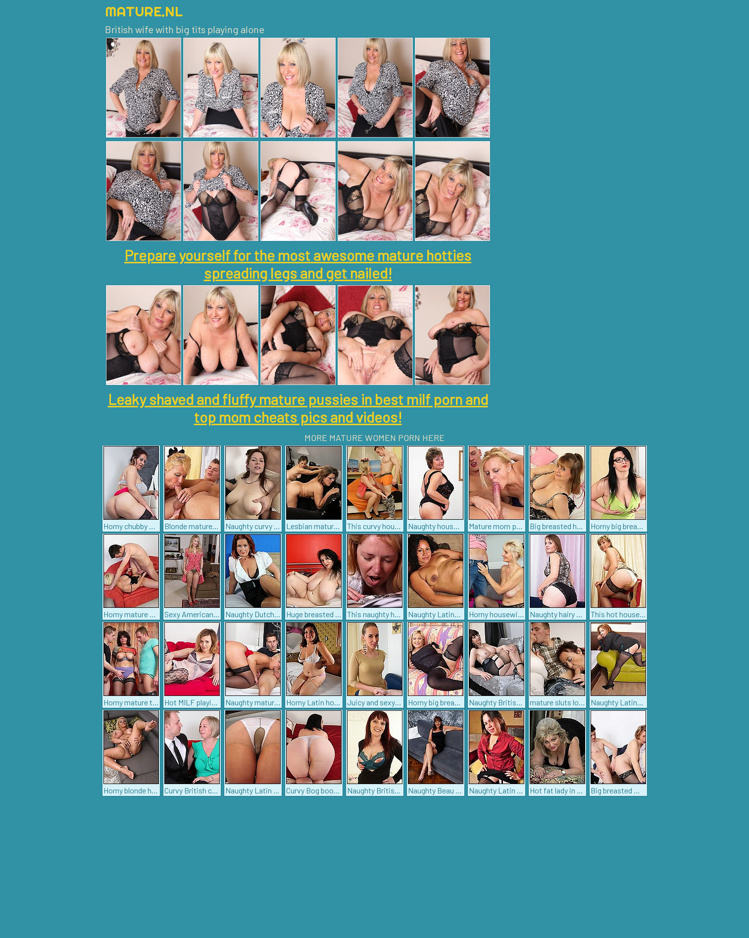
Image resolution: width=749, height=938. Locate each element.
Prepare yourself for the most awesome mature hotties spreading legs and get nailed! (297, 264)
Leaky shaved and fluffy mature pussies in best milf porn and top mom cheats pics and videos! (298, 408)
